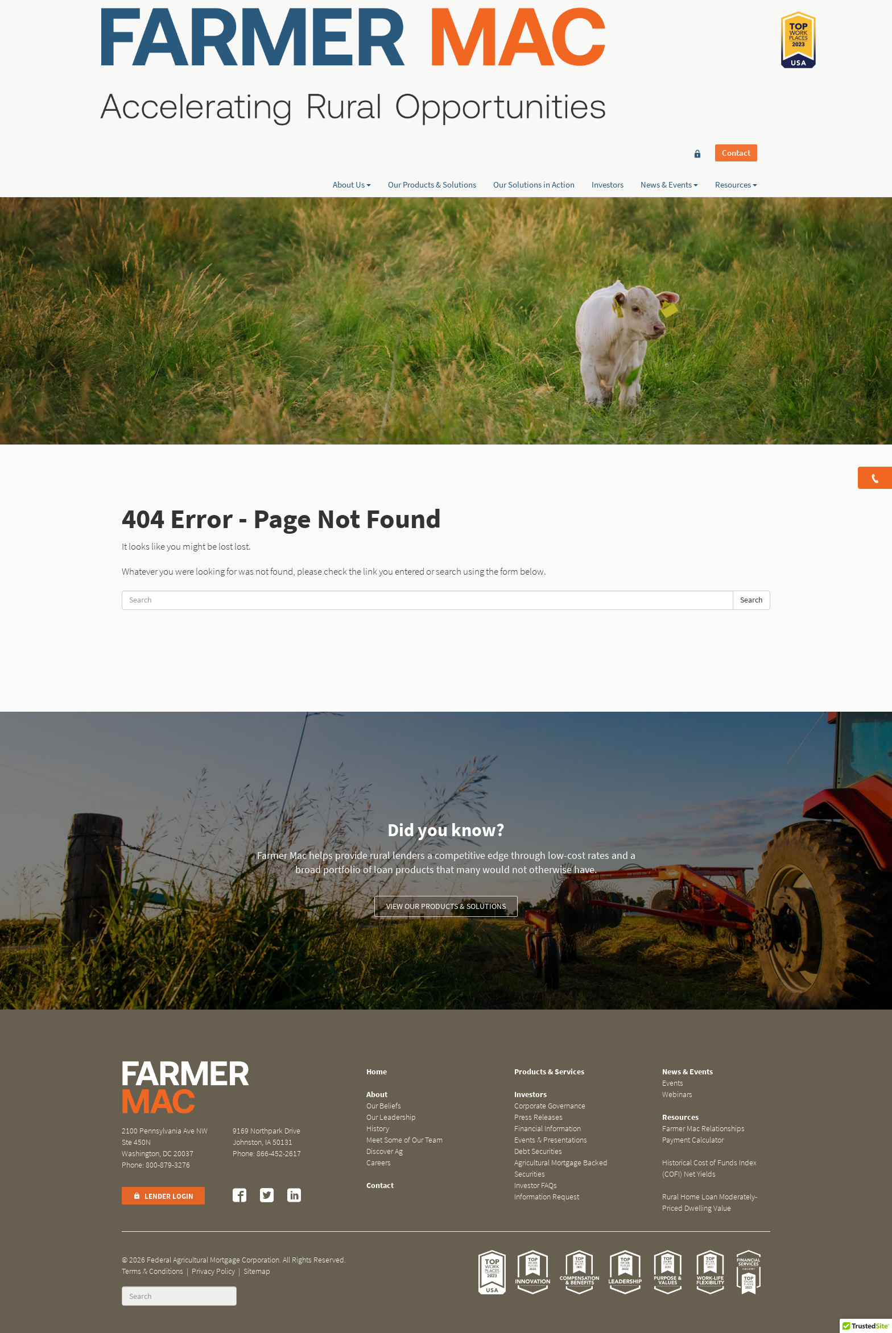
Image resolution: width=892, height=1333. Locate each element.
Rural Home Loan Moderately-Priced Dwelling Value (709, 1202)
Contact (736, 29)
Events (672, 1083)
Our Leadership (391, 1117)
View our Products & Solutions (446, 906)
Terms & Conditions (152, 1271)
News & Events (669, 49)
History (377, 1128)
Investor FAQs (535, 1185)
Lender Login (163, 1196)
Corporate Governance (549, 1106)
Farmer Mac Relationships (703, 1128)
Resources (736, 49)
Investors (607, 49)
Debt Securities (538, 1151)
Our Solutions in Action (534, 49)
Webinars (677, 1094)
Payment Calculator (693, 1140)
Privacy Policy (213, 1271)
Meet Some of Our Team (404, 1140)
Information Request (546, 1196)
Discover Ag (384, 1151)
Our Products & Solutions (432, 49)
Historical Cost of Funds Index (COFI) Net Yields (709, 1168)
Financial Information (547, 1128)
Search (751, 600)
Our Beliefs (383, 1106)
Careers (378, 1162)
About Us (352, 49)
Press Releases (538, 1117)
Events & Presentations (550, 1140)
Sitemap (256, 1271)
